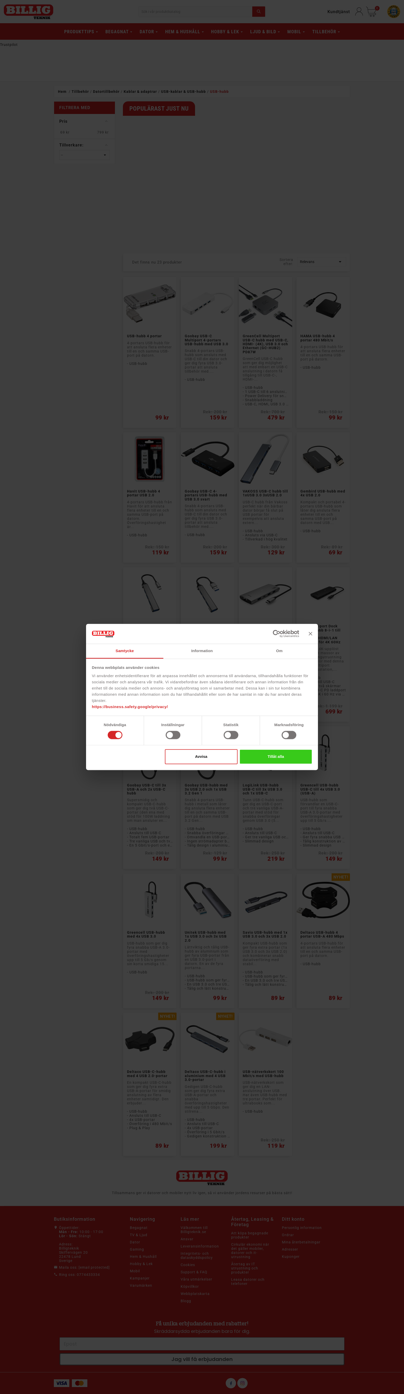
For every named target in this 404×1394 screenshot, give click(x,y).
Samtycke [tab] (125, 651)
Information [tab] (202, 651)
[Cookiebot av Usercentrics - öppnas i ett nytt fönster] (276, 634)
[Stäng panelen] (310, 634)
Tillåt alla (275, 756)
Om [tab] (279, 651)
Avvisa (201, 756)
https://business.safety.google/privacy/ (130, 706)
